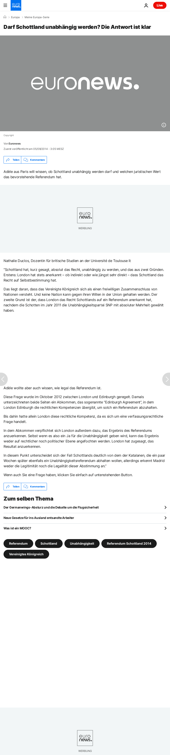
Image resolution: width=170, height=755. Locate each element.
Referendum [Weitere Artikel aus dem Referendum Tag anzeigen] (18, 543)
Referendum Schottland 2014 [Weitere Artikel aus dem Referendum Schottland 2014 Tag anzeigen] (129, 543)
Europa (15, 17)
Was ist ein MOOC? (17, 528)
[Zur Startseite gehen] (16, 5)
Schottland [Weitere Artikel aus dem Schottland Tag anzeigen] (49, 543)
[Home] (5, 17)
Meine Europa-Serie (37, 17)
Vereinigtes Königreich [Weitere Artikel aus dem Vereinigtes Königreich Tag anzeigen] (26, 554)
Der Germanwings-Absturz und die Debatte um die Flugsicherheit (51, 507)
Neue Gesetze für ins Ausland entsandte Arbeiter (39, 518)
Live (160, 5)
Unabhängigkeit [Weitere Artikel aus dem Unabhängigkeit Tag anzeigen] (82, 543)
